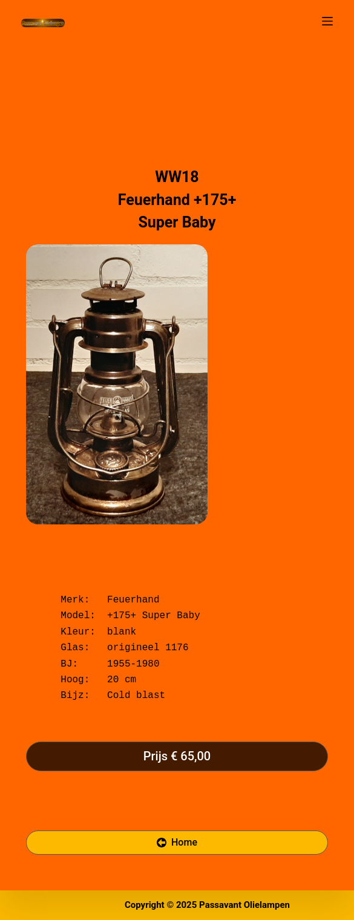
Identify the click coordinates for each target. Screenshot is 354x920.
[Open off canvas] (327, 21)
